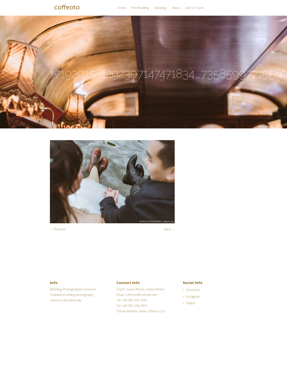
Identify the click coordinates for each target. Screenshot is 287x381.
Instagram (193, 296)
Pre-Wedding (140, 8)
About (176, 8)
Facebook (193, 290)
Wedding (160, 8)
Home (121, 8)
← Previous (58, 229)
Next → (169, 229)
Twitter (190, 303)
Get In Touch (195, 8)
